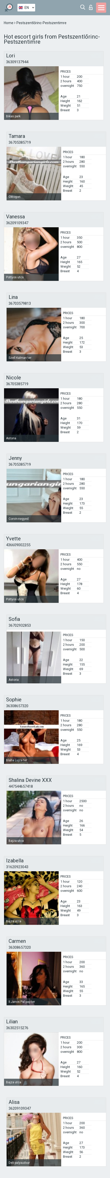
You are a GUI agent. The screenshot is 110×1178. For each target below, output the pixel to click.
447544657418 (21, 786)
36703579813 (20, 303)
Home (9, 23)
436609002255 (18, 545)
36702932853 (20, 625)
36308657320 (17, 706)
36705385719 (20, 142)
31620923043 (17, 867)
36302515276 (17, 1028)
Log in (91, 7)
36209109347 (17, 223)
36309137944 (17, 62)
